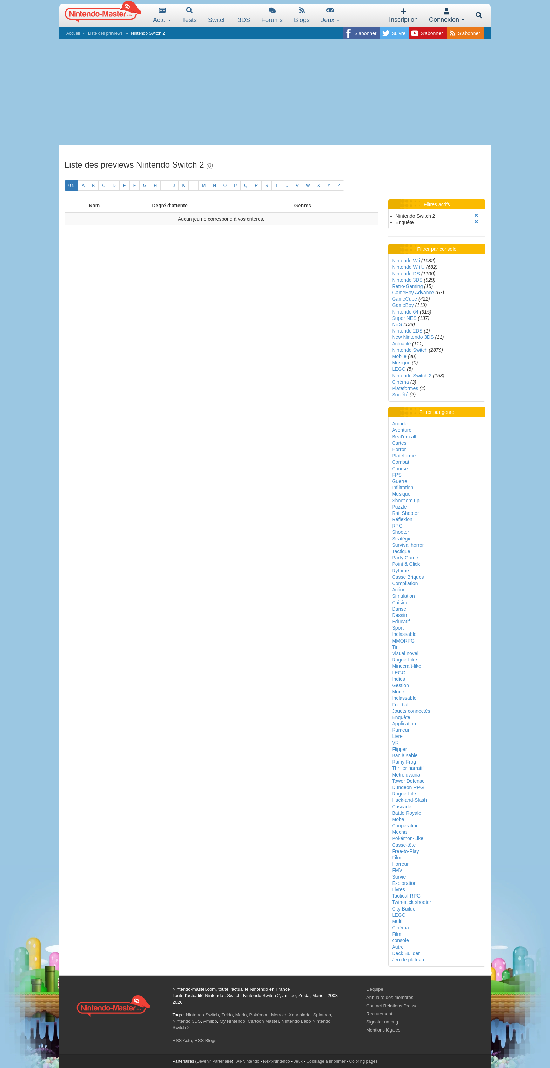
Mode (398, 691)
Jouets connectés (411, 711)
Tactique (401, 551)
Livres (398, 889)
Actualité (401, 344)
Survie (399, 877)
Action (399, 589)
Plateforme (404, 455)
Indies (398, 679)
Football (401, 704)
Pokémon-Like (408, 838)
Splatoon (322, 1014)
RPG (397, 526)
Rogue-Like (404, 660)
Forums (272, 15)
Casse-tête (404, 845)
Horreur (400, 864)
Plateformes (405, 388)
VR (395, 743)
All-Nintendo (247, 1061)
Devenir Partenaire (214, 1061)
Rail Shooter (405, 513)
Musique (401, 362)
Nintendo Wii (406, 260)
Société (400, 394)
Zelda (227, 1014)
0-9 (71, 185)
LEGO (399, 369)
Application (404, 723)
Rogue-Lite (404, 794)
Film (396, 857)
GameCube (404, 299)
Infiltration (403, 487)
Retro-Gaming (407, 286)
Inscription (403, 15)
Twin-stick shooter (411, 902)
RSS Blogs (205, 1040)
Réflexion (402, 519)
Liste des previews (105, 33)
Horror (399, 449)
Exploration (404, 883)
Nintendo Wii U (408, 267)
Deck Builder (406, 953)
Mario (241, 1014)
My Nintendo (232, 1021)
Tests (189, 15)
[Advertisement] (275, 92)
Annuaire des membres (389, 997)
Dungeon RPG (408, 787)
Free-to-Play (405, 851)
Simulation (403, 596)
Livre (397, 736)
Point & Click (406, 564)
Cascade (401, 807)
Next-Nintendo (276, 1061)
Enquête (401, 717)
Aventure (402, 430)
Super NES (404, 318)
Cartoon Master (263, 1021)
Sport (398, 628)
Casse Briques (408, 577)
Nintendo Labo (296, 1021)
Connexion (446, 15)
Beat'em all (404, 436)
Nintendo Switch (410, 350)
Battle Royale (406, 813)
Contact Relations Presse (392, 1005)
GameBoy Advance (413, 292)
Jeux (330, 15)
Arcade (400, 423)
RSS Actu (182, 1040)
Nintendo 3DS (407, 280)
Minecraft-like (406, 666)
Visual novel (405, 653)
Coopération (405, 825)
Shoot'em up (406, 500)
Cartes (399, 443)
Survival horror (408, 545)
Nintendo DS (406, 273)
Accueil (73, 33)
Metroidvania (406, 775)
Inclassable (404, 634)
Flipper (399, 749)
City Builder (404, 909)
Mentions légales (383, 1030)
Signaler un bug (382, 1022)
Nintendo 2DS (407, 331)
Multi (397, 921)
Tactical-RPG (406, 896)
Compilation (405, 583)
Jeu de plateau (408, 959)
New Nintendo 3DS (413, 337)
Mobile (399, 356)
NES (397, 324)
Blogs (302, 15)
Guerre (400, 481)
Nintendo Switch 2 (412, 375)
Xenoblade (299, 1014)
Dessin (399, 615)
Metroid (278, 1014)
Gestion (400, 685)
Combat (400, 462)
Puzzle (399, 507)
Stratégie (402, 539)
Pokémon (259, 1014)
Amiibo (210, 1021)
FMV (397, 870)
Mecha (399, 832)
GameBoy (403, 305)
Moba (398, 819)
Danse (399, 609)
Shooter (400, 532)
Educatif (401, 621)
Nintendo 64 (405, 312)
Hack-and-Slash (409, 800)
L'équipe (374, 989)
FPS (397, 475)
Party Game (405, 557)
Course (400, 468)
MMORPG (403, 641)
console (400, 940)
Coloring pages (363, 1061)
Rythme (400, 570)
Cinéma (400, 382)
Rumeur (401, 730)
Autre (398, 947)
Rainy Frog (404, 762)
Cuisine (400, 602)
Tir (395, 647)
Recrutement (379, 1013)
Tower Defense (408, 781)
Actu (162, 15)
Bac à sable (405, 755)
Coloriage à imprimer (325, 1061)
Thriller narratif (408, 768)
